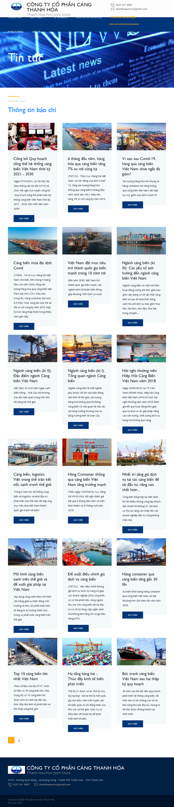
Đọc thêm (24, 218)
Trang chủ (15, 17)
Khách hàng (15, 31)
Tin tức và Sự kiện (125, 17)
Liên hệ (36, 31)
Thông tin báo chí (32, 109)
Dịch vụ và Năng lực (89, 17)
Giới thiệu (38, 17)
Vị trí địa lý (61, 17)
